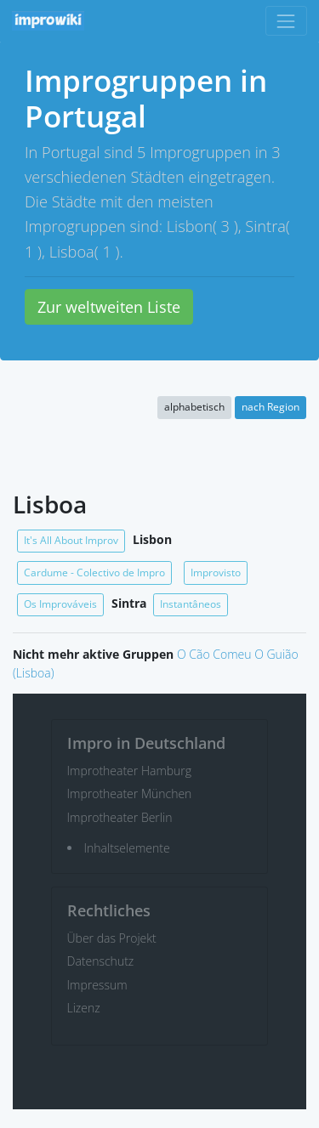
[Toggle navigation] (286, 21)
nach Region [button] (270, 407)
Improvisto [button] (216, 572)
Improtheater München (129, 793)
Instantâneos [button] (190, 604)
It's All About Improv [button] (71, 540)
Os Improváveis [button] (60, 604)
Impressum (97, 985)
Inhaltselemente (127, 848)
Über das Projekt (112, 938)
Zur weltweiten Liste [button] (108, 307)
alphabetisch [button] (194, 407)
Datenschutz (100, 961)
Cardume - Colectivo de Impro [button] (94, 572)
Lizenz (83, 1008)
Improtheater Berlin (120, 817)
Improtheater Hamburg (129, 770)
